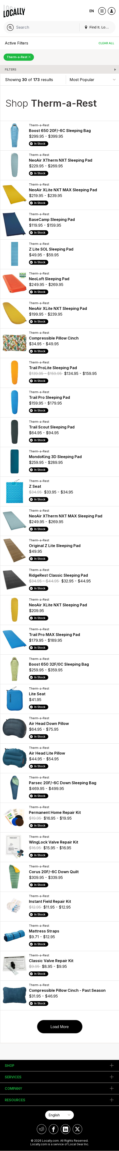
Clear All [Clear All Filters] (106, 43)
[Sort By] (92, 79)
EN (91, 11)
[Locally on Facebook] (53, 1129)
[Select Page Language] (59, 1115)
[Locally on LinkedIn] (65, 1129)
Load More (59, 1027)
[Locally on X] (77, 1129)
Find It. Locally (98, 27)
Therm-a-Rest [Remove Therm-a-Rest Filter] (19, 57)
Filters (10, 69)
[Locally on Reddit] (41, 1129)
